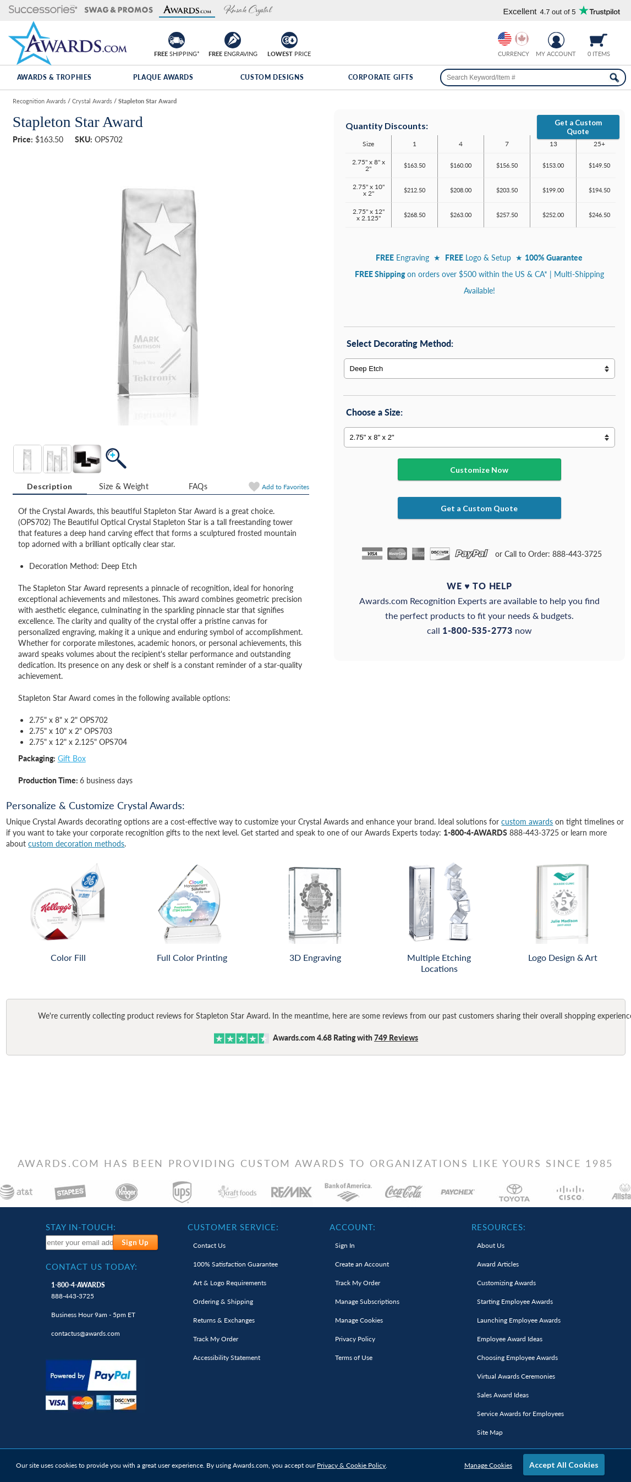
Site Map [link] (490, 1432)
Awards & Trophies (54, 77)
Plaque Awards (163, 77)
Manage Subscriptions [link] (367, 1301)
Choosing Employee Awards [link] (517, 1357)
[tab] (50, 486)
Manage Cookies (488, 1465)
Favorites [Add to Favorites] (285, 487)
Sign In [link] (345, 1245)
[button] (43, 10)
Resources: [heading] (498, 1227)
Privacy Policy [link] (355, 1339)
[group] (513, 39)
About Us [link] (490, 1245)
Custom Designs (272, 77)
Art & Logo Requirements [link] (229, 1283)
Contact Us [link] (209, 1245)
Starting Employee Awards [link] (515, 1301)
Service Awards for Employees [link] (520, 1413)
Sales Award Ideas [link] (503, 1395)
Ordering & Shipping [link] (223, 1301)
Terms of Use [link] (353, 1357)
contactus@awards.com (85, 1333)
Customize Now (479, 469)
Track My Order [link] (215, 1339)
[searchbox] (533, 77)
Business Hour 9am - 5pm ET (93, 1314)
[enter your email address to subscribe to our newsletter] (80, 1242)
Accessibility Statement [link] (226, 1357)
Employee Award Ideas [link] (509, 1339)
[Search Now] (614, 77)
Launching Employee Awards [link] (519, 1320)
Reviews (396, 1037)
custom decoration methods (76, 843)
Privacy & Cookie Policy (351, 1465)
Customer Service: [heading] (233, 1227)
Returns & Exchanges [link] (224, 1320)
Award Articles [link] (498, 1264)
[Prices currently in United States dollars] (505, 39)
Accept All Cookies (564, 1464)
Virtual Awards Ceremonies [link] (516, 1376)
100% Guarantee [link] (235, 1264)
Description (49, 486)
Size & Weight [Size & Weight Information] (124, 486)
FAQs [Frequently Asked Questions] (198, 486)
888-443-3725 (78, 1290)
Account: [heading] (353, 1227)
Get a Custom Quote (578, 127)
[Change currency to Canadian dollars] (522, 39)
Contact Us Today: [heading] (92, 1266)
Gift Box (72, 758)
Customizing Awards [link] (506, 1283)
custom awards (527, 821)
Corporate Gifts (381, 77)
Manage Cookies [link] (359, 1320)
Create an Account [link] (362, 1264)
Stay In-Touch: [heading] (81, 1227)
